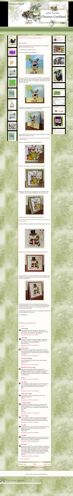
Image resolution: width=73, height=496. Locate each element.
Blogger (45, 474)
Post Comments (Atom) (38, 467)
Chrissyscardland (16, 4)
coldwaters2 (24, 402)
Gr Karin (23, 363)
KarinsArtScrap (25, 358)
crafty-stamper (25, 393)
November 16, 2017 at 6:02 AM (29, 391)
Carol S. (23, 415)
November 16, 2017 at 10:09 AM (30, 413)
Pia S (22, 444)
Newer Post (22, 464)
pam (22, 425)
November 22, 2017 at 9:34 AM (30, 456)
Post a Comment (24, 458)
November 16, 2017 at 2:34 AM (29, 355)
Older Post (47, 464)
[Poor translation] (3, 482)
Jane (22, 435)
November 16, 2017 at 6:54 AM (29, 400)
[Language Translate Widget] (58, 86)
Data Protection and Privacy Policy (58, 132)
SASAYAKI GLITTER (28, 47)
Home (35, 464)
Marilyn (23, 348)
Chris (22, 382)
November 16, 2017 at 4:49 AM (29, 379)
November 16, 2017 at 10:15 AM (30, 422)
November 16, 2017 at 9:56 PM (29, 441)
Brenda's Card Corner (26, 367)
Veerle (22, 337)
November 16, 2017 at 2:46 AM (29, 364)
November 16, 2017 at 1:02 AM (29, 334)
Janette (23, 328)
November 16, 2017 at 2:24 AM (29, 345)
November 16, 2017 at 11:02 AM (30, 432)
